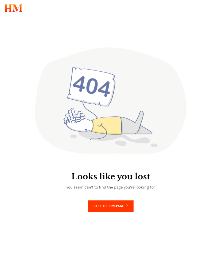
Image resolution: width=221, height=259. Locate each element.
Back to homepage (110, 206)
